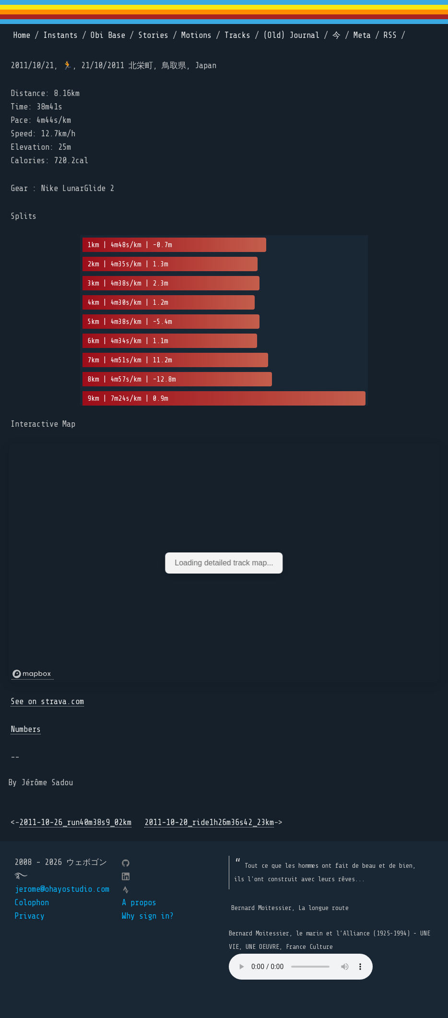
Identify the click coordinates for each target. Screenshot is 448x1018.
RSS (390, 35)
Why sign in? (148, 916)
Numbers (26, 729)
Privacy (29, 916)
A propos (139, 902)
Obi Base (108, 35)
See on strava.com (47, 701)
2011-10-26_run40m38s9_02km (75, 822)
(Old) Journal (291, 35)
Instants (60, 35)
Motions (196, 35)
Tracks (237, 35)
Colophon (31, 902)
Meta (362, 35)
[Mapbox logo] (33, 674)
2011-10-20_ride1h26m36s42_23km (209, 822)
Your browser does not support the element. (301, 967)
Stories (153, 35)
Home (21, 35)
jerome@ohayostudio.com (61, 889)
